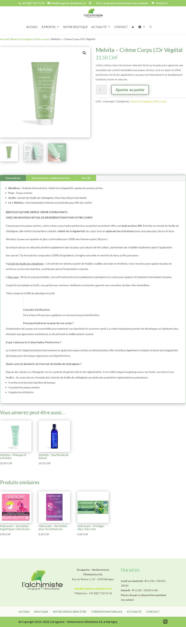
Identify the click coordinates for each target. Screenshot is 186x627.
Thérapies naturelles (106, 611)
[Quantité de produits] (101, 89)
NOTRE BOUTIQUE (75, 18)
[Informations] (143, 18)
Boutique (41, 611)
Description (13, 178)
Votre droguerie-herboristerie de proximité (122, 3)
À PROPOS (50, 18)
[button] (134, 18)
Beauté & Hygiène (22, 39)
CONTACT (121, 18)
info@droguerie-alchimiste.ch (92, 588)
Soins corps (42, 39)
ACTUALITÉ (101, 18)
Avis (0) (86, 178)
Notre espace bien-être (69, 611)
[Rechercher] (152, 18)
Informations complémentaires (51, 178)
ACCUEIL (32, 18)
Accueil (4, 39)
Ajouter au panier (130, 89)
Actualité (134, 611)
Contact (153, 611)
